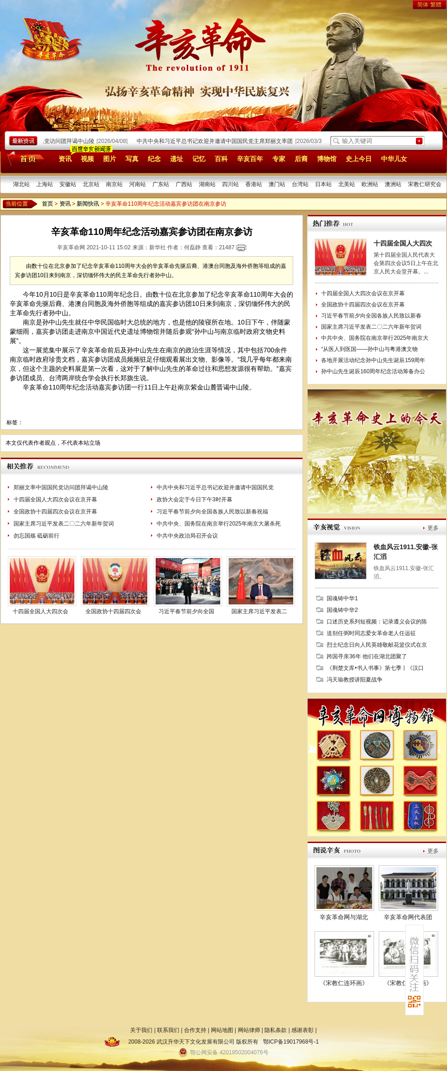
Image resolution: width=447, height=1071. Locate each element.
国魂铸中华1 (342, 598)
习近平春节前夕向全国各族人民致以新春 (371, 315)
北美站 (346, 184)
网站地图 (222, 1030)
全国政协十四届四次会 (113, 611)
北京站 (91, 184)
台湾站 (300, 184)
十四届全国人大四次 (403, 243)
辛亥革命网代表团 (408, 917)
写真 (131, 158)
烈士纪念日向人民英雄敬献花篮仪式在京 (377, 645)
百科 (221, 158)
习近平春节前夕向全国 (186, 611)
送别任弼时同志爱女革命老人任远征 (371, 633)
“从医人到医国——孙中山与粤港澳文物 (369, 349)
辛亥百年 (250, 158)
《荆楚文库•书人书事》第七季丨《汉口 (375, 668)
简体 (422, 4)
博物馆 (326, 158)
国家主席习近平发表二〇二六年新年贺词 (63, 523)
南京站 (114, 184)
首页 (24, 158)
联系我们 (168, 1030)
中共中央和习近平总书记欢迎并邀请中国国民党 (215, 487)
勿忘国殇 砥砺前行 (36, 535)
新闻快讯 (88, 204)
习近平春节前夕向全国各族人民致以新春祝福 (212, 511)
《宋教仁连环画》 (344, 983)
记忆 (198, 158)
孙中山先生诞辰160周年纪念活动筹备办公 (373, 371)
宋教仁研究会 (424, 184)
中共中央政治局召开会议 (187, 535)
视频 (87, 158)
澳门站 (277, 184)
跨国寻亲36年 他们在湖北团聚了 (367, 656)
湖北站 (21, 184)
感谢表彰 (302, 1030)
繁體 (435, 4)
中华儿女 (394, 158)
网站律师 (249, 1030)
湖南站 (207, 184)
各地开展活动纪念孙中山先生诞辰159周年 (373, 360)
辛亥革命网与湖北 (344, 917)
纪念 (154, 158)
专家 (278, 158)
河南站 (137, 184)
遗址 (176, 158)
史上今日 (359, 158)
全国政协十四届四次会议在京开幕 (55, 511)
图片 (109, 158)
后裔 (301, 158)
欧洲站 (370, 184)
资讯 (65, 158)
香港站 (253, 184)
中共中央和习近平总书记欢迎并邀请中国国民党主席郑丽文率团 (217, 141)
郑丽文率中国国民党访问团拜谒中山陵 (49, 141)
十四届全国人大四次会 (40, 611)
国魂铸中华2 (342, 610)
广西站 (184, 184)
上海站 (44, 184)
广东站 (160, 184)
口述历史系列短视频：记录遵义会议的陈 (377, 621)
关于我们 (141, 1030)
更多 (433, 528)
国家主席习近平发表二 (259, 611)
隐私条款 (275, 1030)
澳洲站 (393, 184)
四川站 (230, 184)
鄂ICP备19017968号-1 (291, 1042)
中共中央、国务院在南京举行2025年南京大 (374, 338)
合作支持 (195, 1030)
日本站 (323, 184)
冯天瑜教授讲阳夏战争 (354, 679)
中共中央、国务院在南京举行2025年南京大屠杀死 (219, 523)
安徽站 (67, 184)
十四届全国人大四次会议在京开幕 (55, 499)
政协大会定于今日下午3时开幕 (194, 499)
